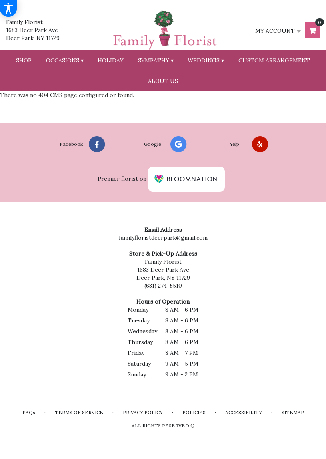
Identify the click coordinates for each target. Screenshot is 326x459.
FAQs (28, 412)
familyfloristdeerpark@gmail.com (163, 237)
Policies (194, 412)
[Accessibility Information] (8, 8)
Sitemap (293, 412)
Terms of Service (79, 412)
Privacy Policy (143, 412)
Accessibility (243, 412)
